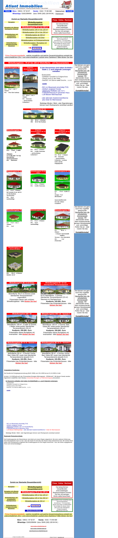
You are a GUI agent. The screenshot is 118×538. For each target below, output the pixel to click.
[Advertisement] (47, 259)
